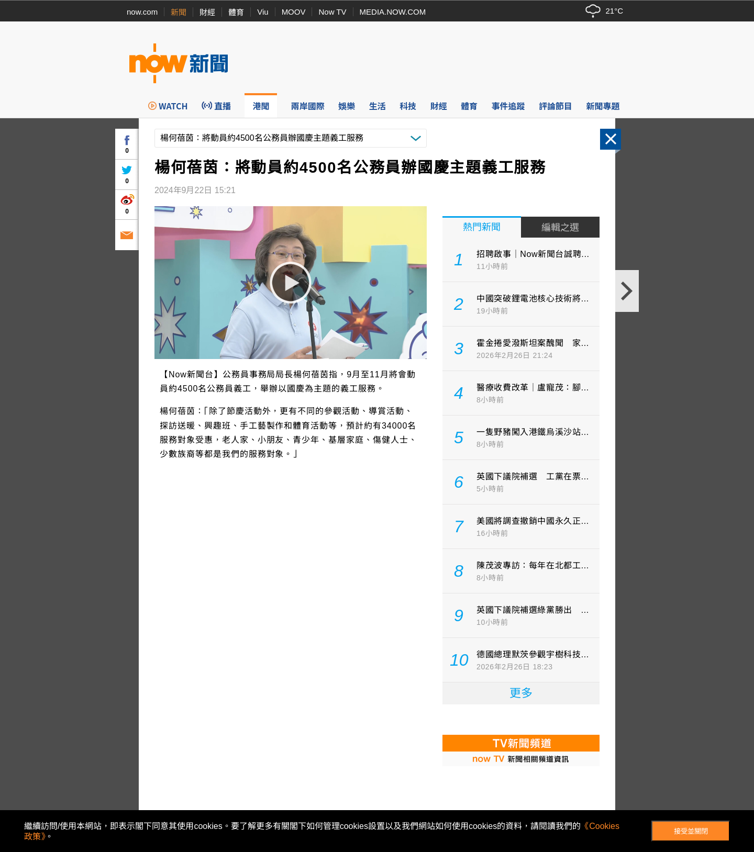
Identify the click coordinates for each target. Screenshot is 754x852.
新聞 (178, 12)
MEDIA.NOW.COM (393, 11)
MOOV (294, 11)
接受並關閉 (691, 831)
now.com (142, 11)
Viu (262, 11)
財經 (207, 12)
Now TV (332, 11)
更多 (521, 693)
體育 (236, 12)
